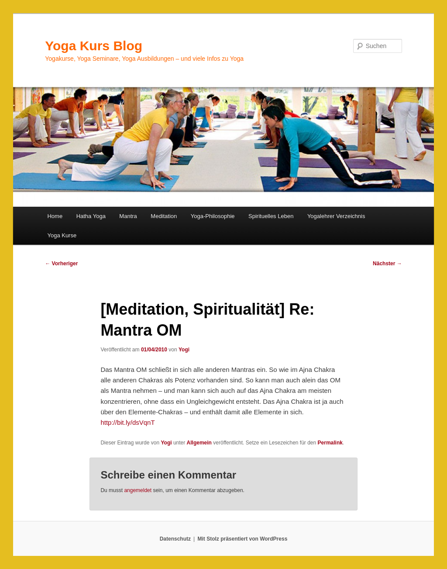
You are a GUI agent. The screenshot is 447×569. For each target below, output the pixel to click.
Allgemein (199, 443)
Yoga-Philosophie (213, 216)
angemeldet (137, 490)
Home (54, 216)
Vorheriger (61, 263)
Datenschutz (175, 539)
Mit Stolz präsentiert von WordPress (242, 539)
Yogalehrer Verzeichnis (336, 216)
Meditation (164, 216)
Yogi (184, 350)
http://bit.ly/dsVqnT (127, 422)
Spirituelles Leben (270, 216)
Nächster (387, 263)
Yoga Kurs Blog (93, 45)
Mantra (128, 216)
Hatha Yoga (91, 216)
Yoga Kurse (61, 235)
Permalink (330, 443)
